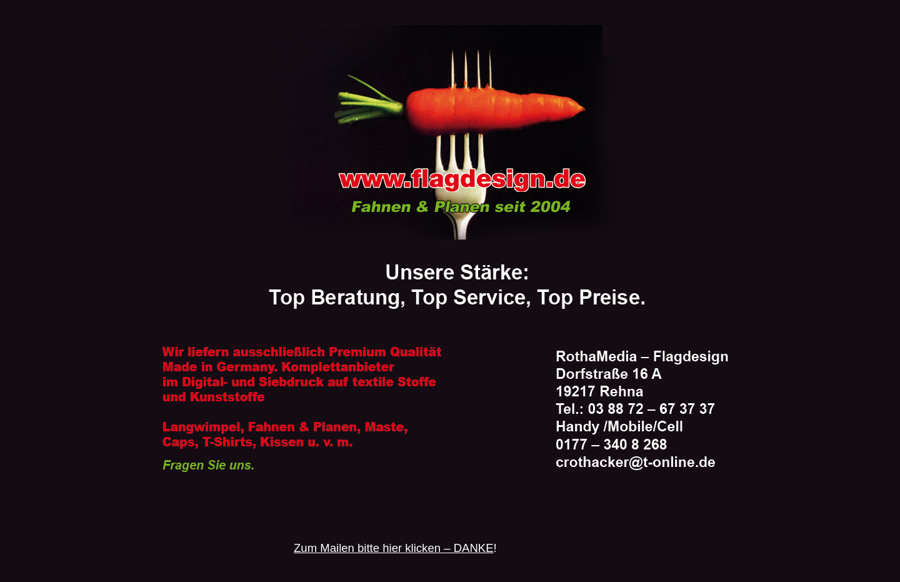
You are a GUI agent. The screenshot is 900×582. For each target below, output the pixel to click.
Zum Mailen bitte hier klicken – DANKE (394, 547)
